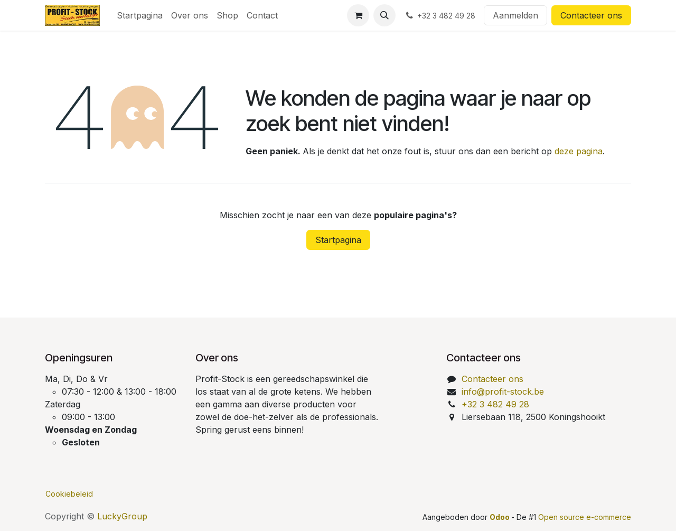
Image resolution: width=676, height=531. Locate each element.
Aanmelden (515, 15)
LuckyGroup (122, 516)
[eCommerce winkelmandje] (358, 15)
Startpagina (338, 240)
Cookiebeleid (69, 493)
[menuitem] (139, 15)
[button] (384, 15)
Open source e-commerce (584, 517)
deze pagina (579, 151)
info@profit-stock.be (503, 391)
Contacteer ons (591, 15)
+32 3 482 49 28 (495, 404)
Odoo (500, 517)
